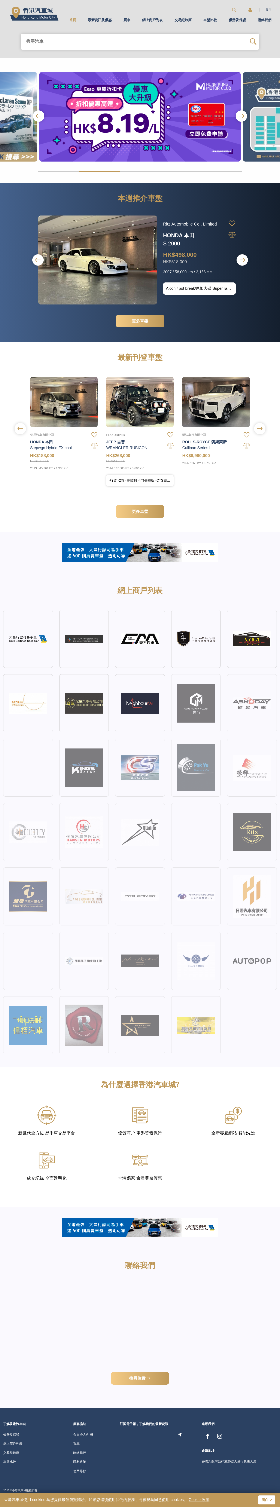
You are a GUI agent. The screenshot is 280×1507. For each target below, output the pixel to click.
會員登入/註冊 (83, 1434)
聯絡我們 (264, 20)
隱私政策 (79, 1462)
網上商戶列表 (152, 20)
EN (268, 10)
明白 (265, 1500)
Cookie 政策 (199, 1500)
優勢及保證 (237, 20)
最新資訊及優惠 (100, 20)
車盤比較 (210, 20)
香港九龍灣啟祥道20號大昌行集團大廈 (229, 1461)
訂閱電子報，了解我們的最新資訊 (144, 1424)
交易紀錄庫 (183, 20)
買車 (127, 20)
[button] (241, 116)
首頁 (72, 20)
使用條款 (79, 1471)
